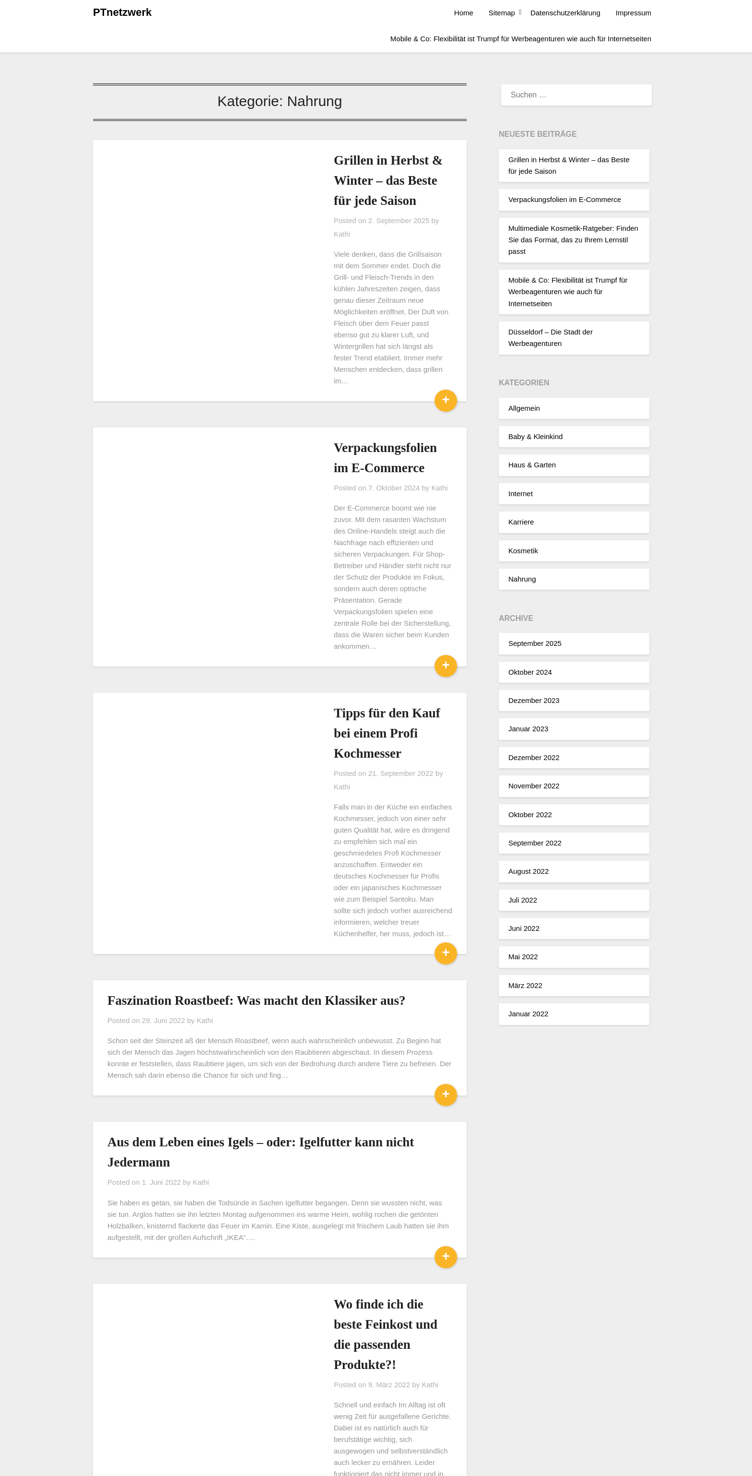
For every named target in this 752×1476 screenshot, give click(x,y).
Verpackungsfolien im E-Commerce (564, 199)
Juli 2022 (522, 900)
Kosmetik (523, 551)
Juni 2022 (524, 928)
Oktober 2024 (530, 672)
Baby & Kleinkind (535, 436)
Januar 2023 (528, 729)
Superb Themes (426, 1462)
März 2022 (525, 985)
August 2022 (528, 871)
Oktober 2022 (530, 814)
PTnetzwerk (122, 12)
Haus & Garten (532, 465)
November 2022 (534, 786)
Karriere (521, 522)
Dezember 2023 (534, 700)
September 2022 (535, 843)
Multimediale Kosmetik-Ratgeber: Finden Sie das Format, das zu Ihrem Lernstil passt (573, 240)
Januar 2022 (528, 1014)
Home (463, 13)
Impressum (633, 13)
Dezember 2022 (534, 757)
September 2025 (535, 643)
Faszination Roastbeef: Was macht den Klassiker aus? (256, 772)
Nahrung (522, 579)
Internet (520, 493)
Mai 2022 (523, 956)
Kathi (372, 200)
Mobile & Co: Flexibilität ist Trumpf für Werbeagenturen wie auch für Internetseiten (520, 39)
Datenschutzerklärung (565, 13)
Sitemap (502, 13)
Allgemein (524, 408)
